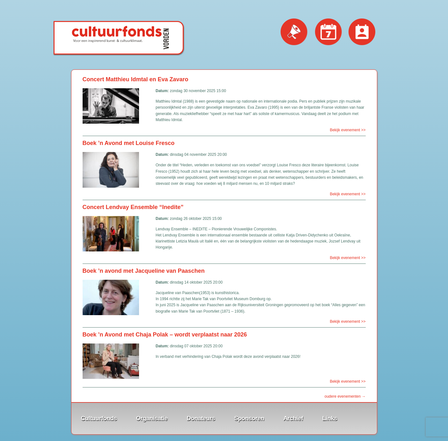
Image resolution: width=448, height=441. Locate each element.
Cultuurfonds (99, 418)
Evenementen (328, 32)
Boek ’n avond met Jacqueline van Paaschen (144, 271)
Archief (293, 418)
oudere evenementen (345, 396)
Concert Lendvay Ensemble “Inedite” (133, 207)
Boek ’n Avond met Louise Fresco (129, 143)
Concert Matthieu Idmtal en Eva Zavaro (135, 79)
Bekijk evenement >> (347, 130)
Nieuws (294, 32)
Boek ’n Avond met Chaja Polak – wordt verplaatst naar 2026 (165, 334)
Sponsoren (249, 418)
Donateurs (201, 418)
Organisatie (152, 418)
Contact (362, 32)
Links (329, 418)
